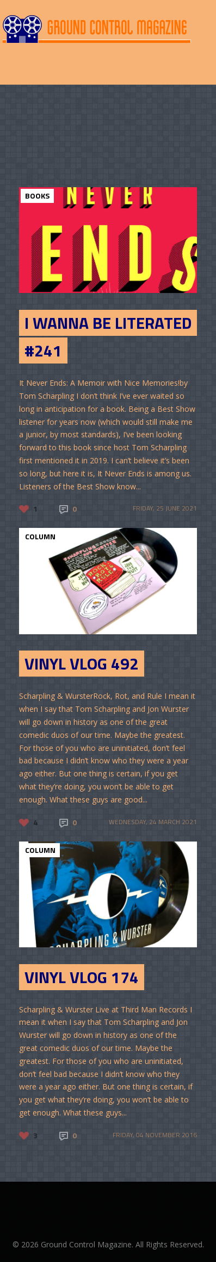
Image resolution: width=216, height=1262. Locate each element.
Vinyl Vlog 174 (81, 977)
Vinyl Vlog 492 (81, 663)
